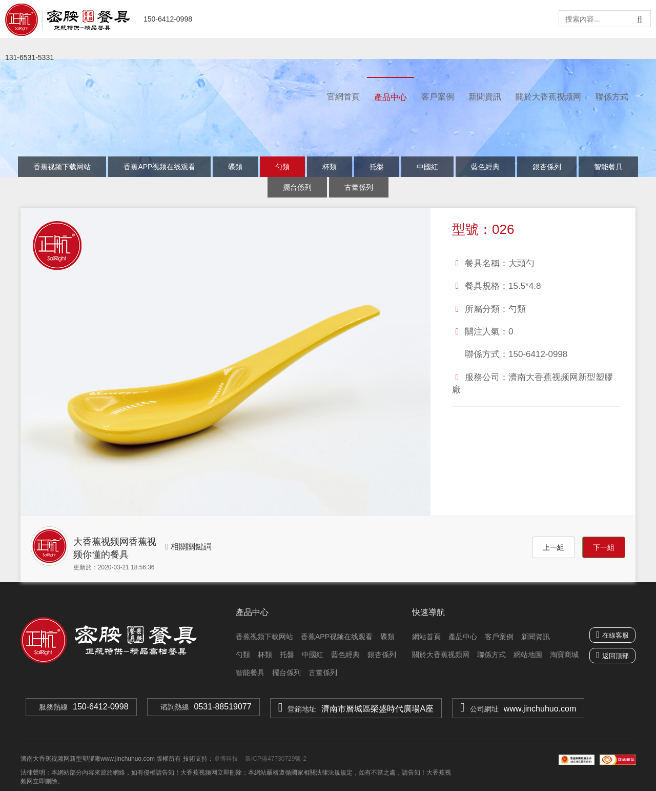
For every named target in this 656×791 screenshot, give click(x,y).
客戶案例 (437, 96)
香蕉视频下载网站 (62, 167)
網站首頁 (426, 636)
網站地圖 (528, 654)
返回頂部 (615, 656)
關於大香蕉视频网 (548, 96)
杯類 (329, 167)
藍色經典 (485, 167)
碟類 (235, 167)
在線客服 (612, 634)
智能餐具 (608, 167)
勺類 (282, 167)
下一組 (603, 547)
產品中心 (390, 97)
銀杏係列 (546, 167)
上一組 (553, 547)
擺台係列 (297, 187)
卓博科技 (226, 758)
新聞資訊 (484, 96)
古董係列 (358, 187)
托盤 (377, 167)
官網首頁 (343, 96)
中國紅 (427, 167)
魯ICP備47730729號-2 (274, 758)
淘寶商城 (564, 654)
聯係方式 (612, 96)
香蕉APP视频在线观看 (159, 167)
